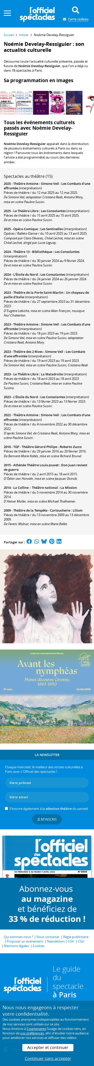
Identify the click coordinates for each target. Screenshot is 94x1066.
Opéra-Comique (25, 229)
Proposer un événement (25, 941)
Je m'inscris (47, 819)
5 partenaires (36, 1028)
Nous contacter (47, 937)
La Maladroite (52, 374)
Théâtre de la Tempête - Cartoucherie (41, 510)
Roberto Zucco (71, 446)
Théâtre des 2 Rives (28, 351)
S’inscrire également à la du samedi (49, 808)
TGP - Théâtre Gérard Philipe (35, 446)
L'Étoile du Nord (25, 274)
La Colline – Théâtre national (35, 487)
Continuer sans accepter (48, 1058)
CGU (81, 941)
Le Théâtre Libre (25, 211)
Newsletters (56, 941)
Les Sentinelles (51, 229)
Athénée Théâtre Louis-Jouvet (36, 465)
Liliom (77, 510)
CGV (71, 941)
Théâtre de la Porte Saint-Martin (38, 292)
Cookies (38, 946)
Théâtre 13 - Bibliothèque (32, 251)
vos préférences (32, 1033)
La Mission (68, 487)
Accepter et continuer (47, 1047)
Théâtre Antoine (25, 183)
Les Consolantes (53, 211)
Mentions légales (16, 946)
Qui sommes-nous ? (18, 937)
